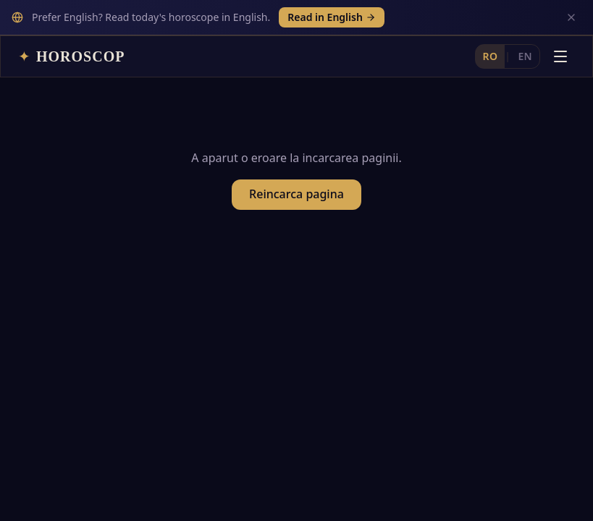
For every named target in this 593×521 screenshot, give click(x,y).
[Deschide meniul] (560, 21)
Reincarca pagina (296, 165)
